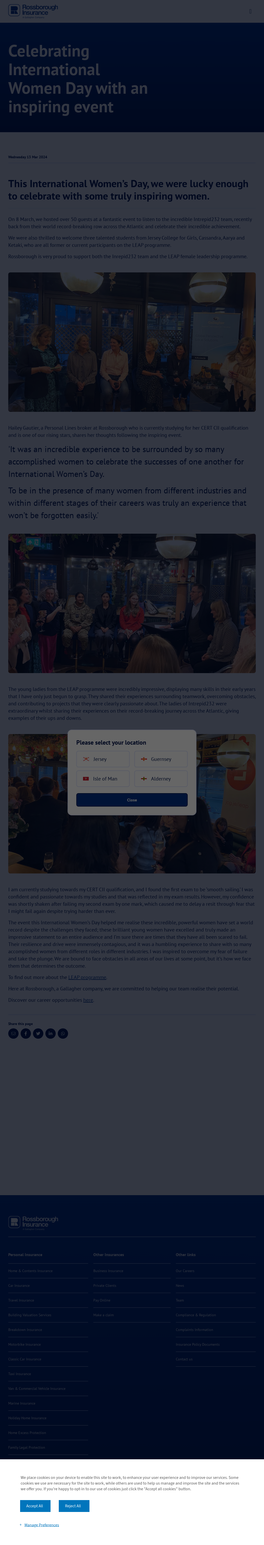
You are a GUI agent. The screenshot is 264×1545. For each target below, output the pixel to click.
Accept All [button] (34, 1506)
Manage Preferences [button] (41, 1525)
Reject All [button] (73, 1506)
